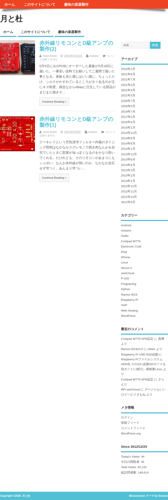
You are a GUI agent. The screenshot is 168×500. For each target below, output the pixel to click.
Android (126, 225)
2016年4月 (128, 122)
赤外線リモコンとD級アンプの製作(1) (76, 122)
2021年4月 (128, 90)
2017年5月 (128, 116)
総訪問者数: (129, 472)
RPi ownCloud (130, 389)
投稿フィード (130, 422)
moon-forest (50, 55)
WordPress (128, 315)
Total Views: (129, 467)
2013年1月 (128, 181)
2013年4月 (128, 165)
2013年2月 (128, 175)
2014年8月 (128, 138)
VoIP (124, 305)
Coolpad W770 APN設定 (137, 338)
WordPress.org (131, 433)
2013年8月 (128, 159)
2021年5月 (128, 85)
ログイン (127, 417)
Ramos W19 (129, 294)
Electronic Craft (131, 246)
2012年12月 (129, 186)
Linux (124, 262)
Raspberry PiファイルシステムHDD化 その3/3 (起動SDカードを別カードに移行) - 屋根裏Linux (143, 364)
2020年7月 (128, 101)
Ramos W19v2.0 (132, 349)
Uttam (151, 349)
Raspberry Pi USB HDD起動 (139, 354)
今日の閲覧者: (131, 461)
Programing (128, 284)
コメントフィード (133, 428)
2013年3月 (128, 170)
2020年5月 (128, 106)
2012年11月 (129, 191)
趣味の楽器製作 (76, 4)
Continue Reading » (54, 101)
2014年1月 (128, 148)
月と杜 (11, 18)
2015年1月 (128, 127)
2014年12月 (129, 132)
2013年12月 (129, 154)
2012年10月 (129, 197)
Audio (125, 235)
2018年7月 (128, 111)
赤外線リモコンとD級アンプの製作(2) (76, 46)
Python (125, 289)
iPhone (125, 257)
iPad (124, 252)
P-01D (125, 278)
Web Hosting (129, 310)
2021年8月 (128, 74)
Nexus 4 (126, 268)
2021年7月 (128, 79)
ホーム (9, 4)
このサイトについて (39, 4)
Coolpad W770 (130, 241)
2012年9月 (128, 202)
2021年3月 (128, 95)
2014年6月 (128, 143)
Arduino (94, 55)
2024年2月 (128, 69)
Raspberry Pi (129, 299)
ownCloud (127, 273)
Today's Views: (131, 456)
